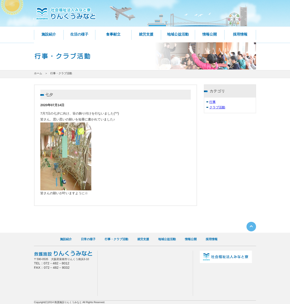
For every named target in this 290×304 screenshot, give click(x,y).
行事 (212, 102)
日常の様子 (88, 239)
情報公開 (209, 34)
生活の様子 (79, 34)
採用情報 (240, 34)
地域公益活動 (178, 34)
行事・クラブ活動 (116, 239)
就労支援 (146, 34)
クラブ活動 (217, 107)
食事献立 (113, 34)
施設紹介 (48, 34)
